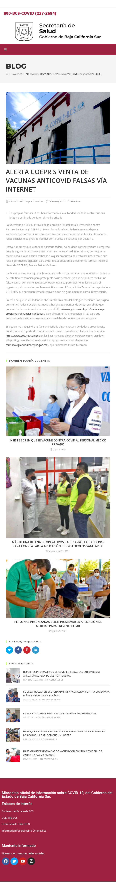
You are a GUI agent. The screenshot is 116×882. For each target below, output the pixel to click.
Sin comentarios (53, 679)
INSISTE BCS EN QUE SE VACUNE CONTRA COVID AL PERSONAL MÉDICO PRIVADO (58, 442)
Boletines (75, 201)
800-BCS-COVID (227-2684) (30, 13)
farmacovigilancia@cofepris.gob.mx (26, 345)
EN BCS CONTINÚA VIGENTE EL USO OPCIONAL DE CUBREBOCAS (58, 711)
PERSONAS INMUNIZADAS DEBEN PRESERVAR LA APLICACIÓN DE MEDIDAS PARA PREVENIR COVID (58, 624)
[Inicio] (7, 74)
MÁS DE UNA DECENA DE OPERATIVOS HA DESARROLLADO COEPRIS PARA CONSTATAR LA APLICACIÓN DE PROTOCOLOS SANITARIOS (58, 544)
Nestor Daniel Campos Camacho (26, 201)
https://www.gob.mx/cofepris (23, 335)
